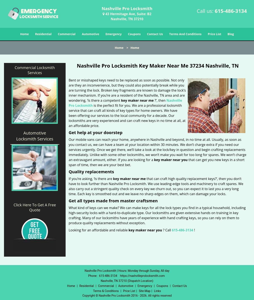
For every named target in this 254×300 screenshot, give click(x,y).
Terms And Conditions (185, 34)
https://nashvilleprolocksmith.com (142, 275)
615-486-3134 (231, 10)
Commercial (66, 34)
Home (24, 34)
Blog (231, 34)
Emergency (114, 34)
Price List (214, 34)
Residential (43, 34)
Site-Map (144, 291)
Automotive (90, 34)
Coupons (134, 34)
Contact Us (155, 34)
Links (157, 291)
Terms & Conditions (106, 291)
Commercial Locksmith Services (35, 70)
